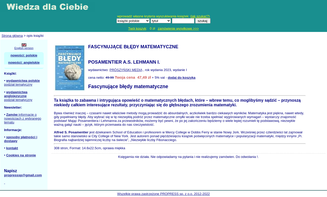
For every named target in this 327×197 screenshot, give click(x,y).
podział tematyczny (18, 84)
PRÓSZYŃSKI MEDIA (126, 70)
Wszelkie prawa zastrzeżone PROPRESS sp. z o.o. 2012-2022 (163, 194)
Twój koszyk (137, 28)
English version (23, 48)
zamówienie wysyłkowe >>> (178, 28)
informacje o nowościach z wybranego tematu (22, 118)
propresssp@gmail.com (23, 175)
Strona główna (12, 36)
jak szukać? (200, 16)
